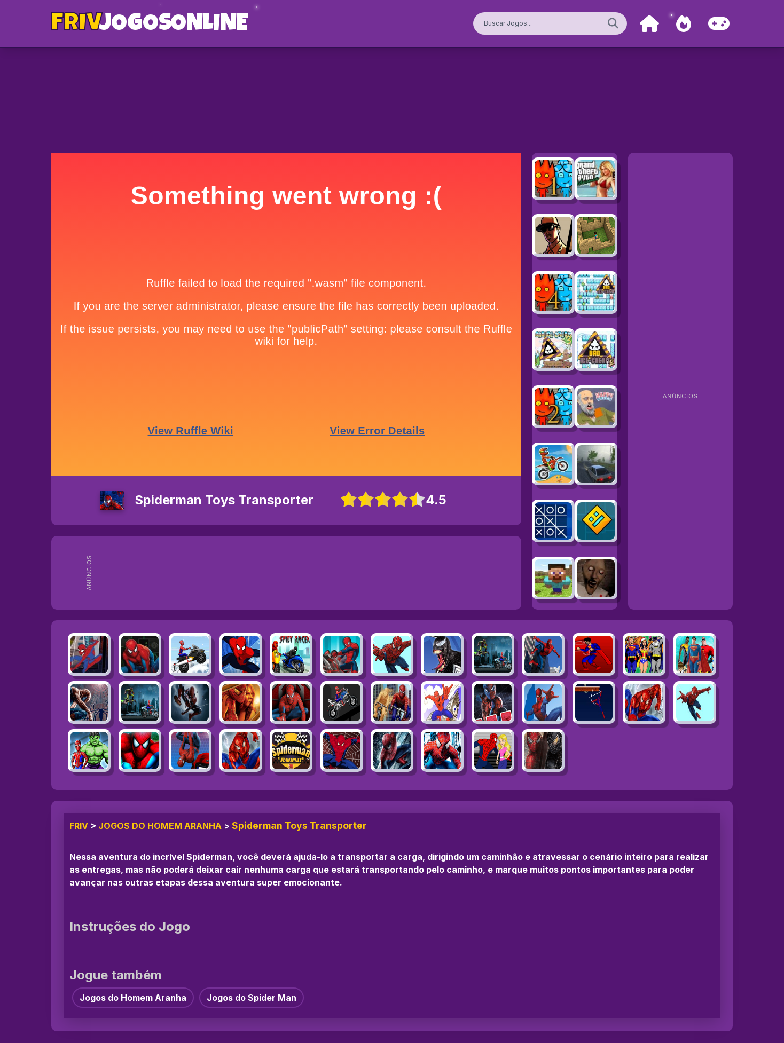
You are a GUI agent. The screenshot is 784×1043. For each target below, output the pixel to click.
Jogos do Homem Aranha (160, 825)
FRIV (78, 825)
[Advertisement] (307, 573)
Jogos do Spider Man (251, 997)
